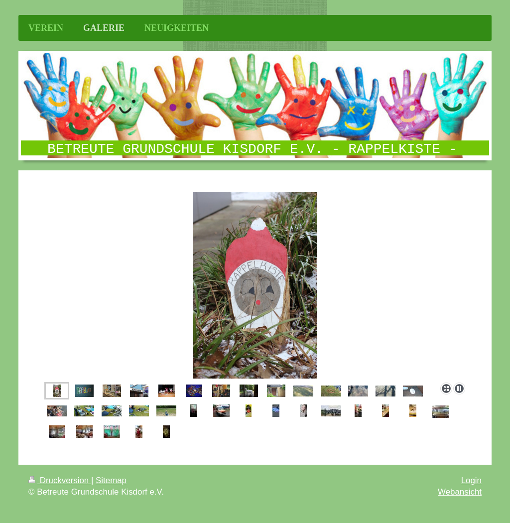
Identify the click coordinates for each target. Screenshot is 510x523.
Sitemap (111, 480)
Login (471, 480)
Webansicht (460, 492)
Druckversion (59, 480)
